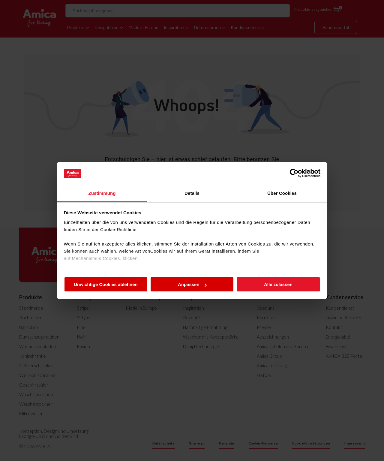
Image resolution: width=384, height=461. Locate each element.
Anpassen (192, 284)
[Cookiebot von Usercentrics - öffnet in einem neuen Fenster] (294, 173)
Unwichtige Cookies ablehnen (106, 284)
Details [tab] (192, 193)
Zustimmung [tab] (102, 193)
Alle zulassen (278, 284)
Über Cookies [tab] (282, 193)
